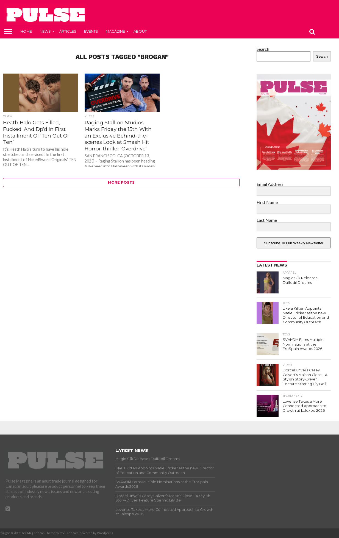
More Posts (121, 182)
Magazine (115, 31)
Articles (67, 31)
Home (26, 31)
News (45, 31)
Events (91, 31)
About (140, 31)
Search (263, 49)
